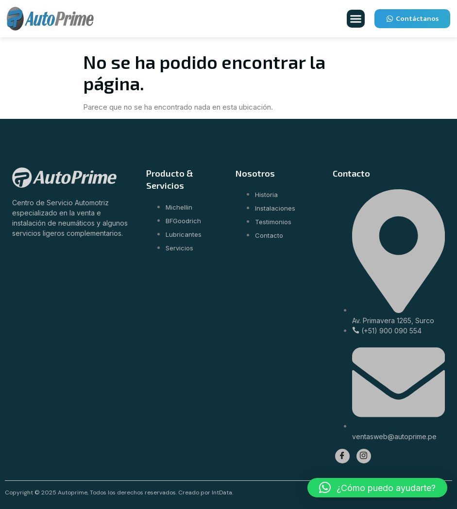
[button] (356, 19)
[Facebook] (342, 456)
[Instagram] (363, 456)
